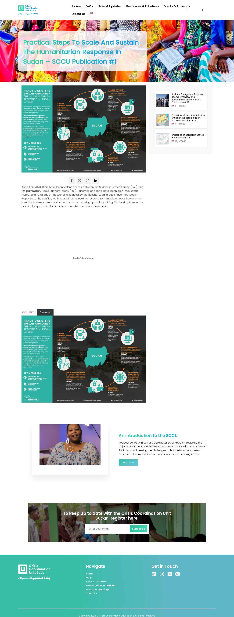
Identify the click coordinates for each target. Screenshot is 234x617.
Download (45, 306)
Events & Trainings (160, 7)
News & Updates (104, 7)
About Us (181, 7)
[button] (194, 7)
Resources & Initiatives (132, 7)
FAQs (87, 7)
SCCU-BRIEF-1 (29, 306)
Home (75, 7)
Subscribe (138, 523)
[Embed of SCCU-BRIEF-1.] (84, 252)
